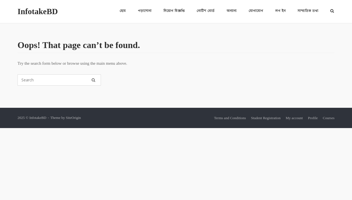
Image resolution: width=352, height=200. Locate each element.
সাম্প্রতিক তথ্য (308, 11)
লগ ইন (280, 11)
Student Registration (266, 118)
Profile (313, 118)
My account (294, 118)
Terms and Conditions (230, 118)
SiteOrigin (73, 118)
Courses (328, 118)
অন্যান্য (232, 11)
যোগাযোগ (256, 11)
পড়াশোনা (145, 11)
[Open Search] (332, 11)
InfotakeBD (38, 11)
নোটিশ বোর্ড (206, 11)
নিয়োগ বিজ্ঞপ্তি (174, 11)
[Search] (93, 80)
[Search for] (59, 80)
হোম (123, 11)
